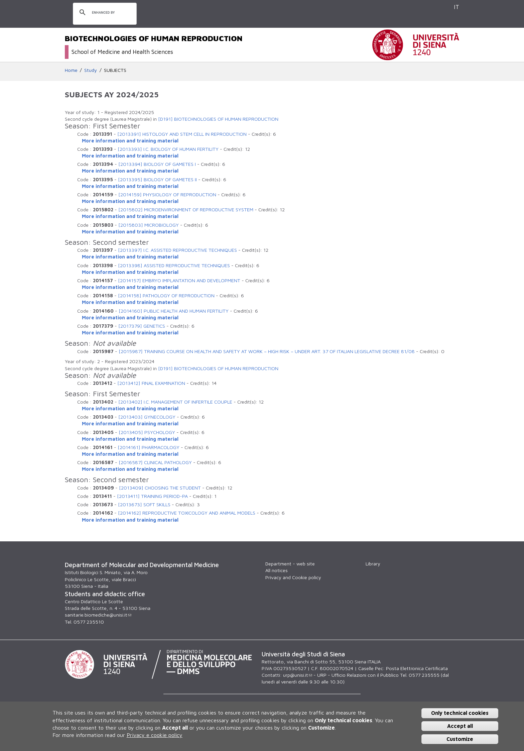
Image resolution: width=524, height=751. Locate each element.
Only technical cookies (460, 713)
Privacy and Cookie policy (293, 577)
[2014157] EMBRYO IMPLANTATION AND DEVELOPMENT (179, 280)
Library (373, 563)
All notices (276, 570)
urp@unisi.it (297, 675)
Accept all (460, 726)
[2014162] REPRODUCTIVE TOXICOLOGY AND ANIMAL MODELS (186, 513)
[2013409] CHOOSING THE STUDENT (160, 488)
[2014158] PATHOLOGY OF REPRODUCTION (166, 295)
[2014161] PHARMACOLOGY (148, 447)
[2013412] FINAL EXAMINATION (151, 383)
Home (71, 70)
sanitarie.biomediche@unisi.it (98, 615)
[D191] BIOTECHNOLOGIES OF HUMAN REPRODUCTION (218, 119)
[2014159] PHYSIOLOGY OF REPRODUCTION (167, 194)
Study (90, 70)
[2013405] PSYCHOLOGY (147, 432)
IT (456, 6)
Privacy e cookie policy (154, 735)
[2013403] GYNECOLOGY (146, 417)
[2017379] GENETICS (141, 326)
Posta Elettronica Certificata (417, 668)
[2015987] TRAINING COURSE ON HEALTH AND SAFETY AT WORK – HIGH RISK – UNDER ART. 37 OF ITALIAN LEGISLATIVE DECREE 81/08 (267, 351)
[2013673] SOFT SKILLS (144, 504)
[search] (104, 13)
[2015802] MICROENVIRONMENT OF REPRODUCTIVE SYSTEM (185, 209)
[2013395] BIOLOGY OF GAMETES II (157, 179)
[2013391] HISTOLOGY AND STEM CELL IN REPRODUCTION (182, 134)
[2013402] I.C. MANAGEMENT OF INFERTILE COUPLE (175, 402)
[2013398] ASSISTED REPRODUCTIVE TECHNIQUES (174, 265)
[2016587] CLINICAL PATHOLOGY (155, 462)
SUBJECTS (115, 70)
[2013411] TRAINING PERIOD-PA (152, 496)
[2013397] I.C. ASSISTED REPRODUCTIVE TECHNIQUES (177, 250)
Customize (459, 739)
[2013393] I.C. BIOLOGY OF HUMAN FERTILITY (168, 149)
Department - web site (290, 563)
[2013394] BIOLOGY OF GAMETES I (157, 164)
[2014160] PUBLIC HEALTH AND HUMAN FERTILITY (174, 311)
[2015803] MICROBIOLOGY (148, 225)
